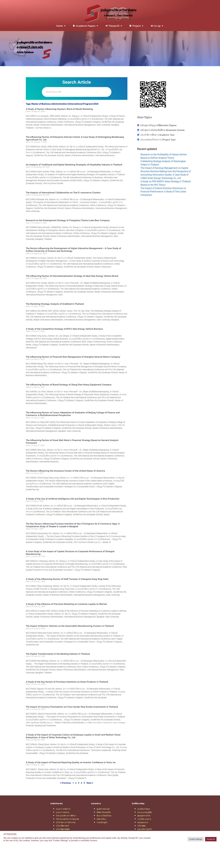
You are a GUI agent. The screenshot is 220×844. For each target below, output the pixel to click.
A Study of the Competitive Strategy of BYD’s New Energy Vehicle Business (64, 328)
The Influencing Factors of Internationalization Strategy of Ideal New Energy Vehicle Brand (72, 276)
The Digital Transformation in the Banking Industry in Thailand (58, 653)
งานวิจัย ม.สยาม (144, 819)
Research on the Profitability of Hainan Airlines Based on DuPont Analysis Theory (164, 156)
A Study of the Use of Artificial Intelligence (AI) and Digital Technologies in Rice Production (72, 498)
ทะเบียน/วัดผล (143, 808)
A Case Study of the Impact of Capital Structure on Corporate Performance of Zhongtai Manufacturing (70, 553)
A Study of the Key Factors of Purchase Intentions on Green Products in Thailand (67, 681)
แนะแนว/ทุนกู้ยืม (144, 812)
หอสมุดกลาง (142, 822)
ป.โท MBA (141, 825)
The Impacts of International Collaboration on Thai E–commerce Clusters (63, 192)
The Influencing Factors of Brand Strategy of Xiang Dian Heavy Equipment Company (69, 384)
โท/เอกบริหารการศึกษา (66, 815)
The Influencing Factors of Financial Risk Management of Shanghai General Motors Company (73, 356)
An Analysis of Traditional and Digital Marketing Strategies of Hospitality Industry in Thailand (74, 164)
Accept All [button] (211, 839)
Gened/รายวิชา (144, 815)
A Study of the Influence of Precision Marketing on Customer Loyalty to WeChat (66, 604)
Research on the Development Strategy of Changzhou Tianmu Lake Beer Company (68, 220)
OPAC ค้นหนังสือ (104, 812)
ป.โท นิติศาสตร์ (62, 825)
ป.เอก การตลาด (62, 812)
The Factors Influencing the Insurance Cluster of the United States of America (65, 470)
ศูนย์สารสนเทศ (103, 808)
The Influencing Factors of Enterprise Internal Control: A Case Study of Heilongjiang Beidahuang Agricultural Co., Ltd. (75, 138)
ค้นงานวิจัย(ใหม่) (104, 815)
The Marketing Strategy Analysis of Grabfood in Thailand (55, 303)
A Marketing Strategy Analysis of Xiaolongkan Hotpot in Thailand (163, 163)
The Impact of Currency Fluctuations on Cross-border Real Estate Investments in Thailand (72, 706)
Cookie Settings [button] (195, 839)
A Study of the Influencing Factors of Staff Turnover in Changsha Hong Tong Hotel (67, 579)
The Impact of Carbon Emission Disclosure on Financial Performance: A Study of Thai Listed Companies (163, 191)
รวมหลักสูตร (102, 822)
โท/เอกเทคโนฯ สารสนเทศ (67, 819)
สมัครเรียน (101, 819)
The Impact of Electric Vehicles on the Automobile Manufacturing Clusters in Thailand (70, 626)
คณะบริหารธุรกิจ (144, 829)
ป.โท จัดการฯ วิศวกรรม (66, 822)
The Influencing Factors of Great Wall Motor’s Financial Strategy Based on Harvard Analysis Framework (72, 441)
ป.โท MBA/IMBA (63, 829)
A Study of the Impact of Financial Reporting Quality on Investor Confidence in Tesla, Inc (71, 762)
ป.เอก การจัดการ (63, 808)
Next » (90, 782)
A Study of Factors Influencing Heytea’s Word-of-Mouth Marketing (59, 109)
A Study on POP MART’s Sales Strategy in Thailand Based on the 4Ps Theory (166, 183)
